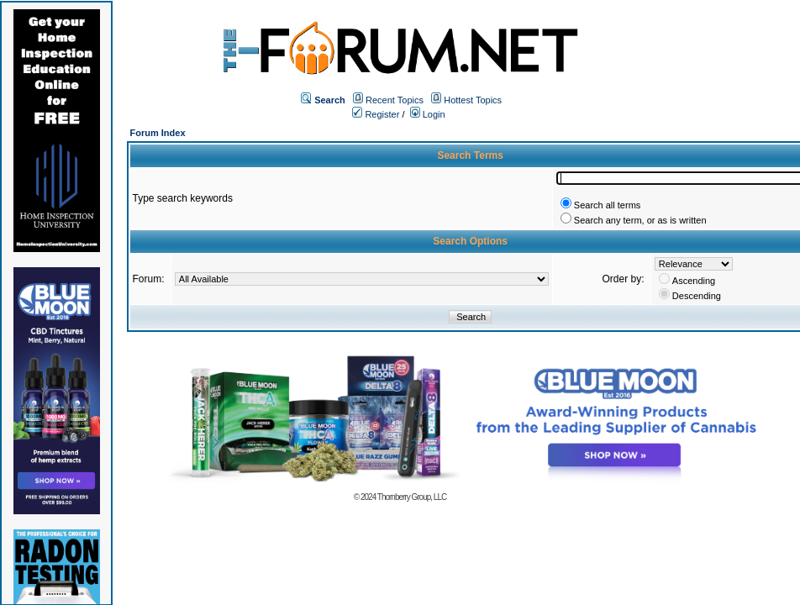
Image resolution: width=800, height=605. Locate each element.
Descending (696, 296)
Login (427, 114)
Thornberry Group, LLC (411, 497)
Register (375, 114)
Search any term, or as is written (640, 220)
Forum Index (158, 133)
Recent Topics (395, 100)
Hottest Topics (473, 100)
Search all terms (607, 205)
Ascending (693, 281)
